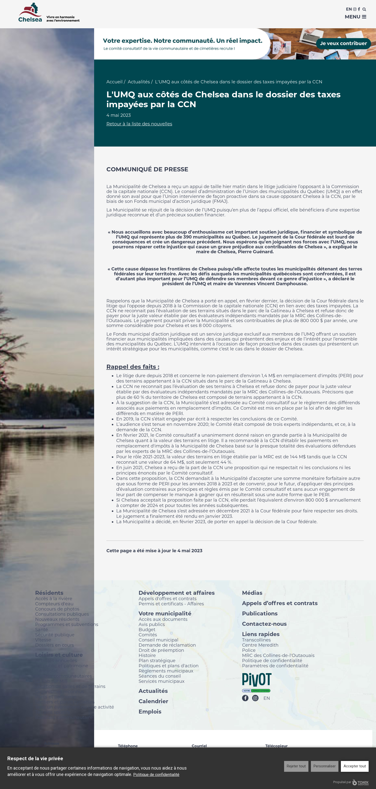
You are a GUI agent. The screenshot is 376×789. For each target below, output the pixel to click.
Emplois (150, 712)
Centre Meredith (260, 645)
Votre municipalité (165, 614)
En (349, 9)
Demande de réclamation (167, 645)
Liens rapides (261, 634)
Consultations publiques (62, 614)
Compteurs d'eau (54, 604)
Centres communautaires (63, 676)
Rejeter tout (296, 766)
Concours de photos (57, 609)
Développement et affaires (177, 593)
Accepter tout (355, 766)
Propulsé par (351, 782)
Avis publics (152, 624)
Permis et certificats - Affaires (171, 604)
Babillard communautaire (64, 717)
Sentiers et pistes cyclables (65, 702)
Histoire (147, 655)
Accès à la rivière (53, 598)
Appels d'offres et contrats (168, 598)
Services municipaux (162, 681)
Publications (260, 614)
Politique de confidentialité (272, 660)
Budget (147, 629)
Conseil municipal (158, 640)
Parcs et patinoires (55, 697)
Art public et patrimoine (61, 666)
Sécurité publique (54, 635)
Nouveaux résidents (57, 619)
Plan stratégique (157, 660)
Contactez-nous (264, 624)
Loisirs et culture (59, 655)
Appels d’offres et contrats (280, 603)
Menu (355, 17)
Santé (41, 629)
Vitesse (43, 640)
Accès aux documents (163, 619)
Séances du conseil (160, 676)
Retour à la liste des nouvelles (139, 124)
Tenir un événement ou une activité (74, 707)
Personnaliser (325, 766)
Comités (148, 635)
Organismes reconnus (59, 691)
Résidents (49, 593)
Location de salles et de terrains (70, 686)
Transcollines (256, 640)
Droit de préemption (161, 650)
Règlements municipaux (166, 671)
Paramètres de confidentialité (275, 666)
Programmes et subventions (66, 624)
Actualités (139, 82)
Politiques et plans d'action (169, 666)
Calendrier (153, 702)
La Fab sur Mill (51, 681)
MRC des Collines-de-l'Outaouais (278, 655)
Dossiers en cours (54, 645)
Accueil (114, 82)
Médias (252, 593)
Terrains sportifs (52, 712)
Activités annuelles (56, 660)
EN (266, 699)
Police (249, 650)
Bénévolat (46, 671)
